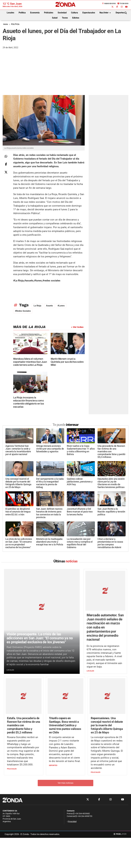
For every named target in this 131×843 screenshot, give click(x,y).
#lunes (61, 305)
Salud (54, 18)
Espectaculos (88, 12)
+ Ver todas (77, 327)
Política (22, 12)
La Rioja (37, 305)
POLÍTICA (15, 24)
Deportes (120, 12)
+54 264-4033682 (81, 779)
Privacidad (72, 787)
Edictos (75, 18)
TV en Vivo (122, 3)
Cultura (74, 12)
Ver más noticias (65, 748)
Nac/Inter (106, 13)
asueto (49, 305)
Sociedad (62, 12)
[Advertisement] (65, 75)
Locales (10, 12)
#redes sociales (23, 311)
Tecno (65, 18)
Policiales (48, 12)
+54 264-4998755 (83, 782)
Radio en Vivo (109, 3)
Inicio (5, 24)
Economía (35, 12)
